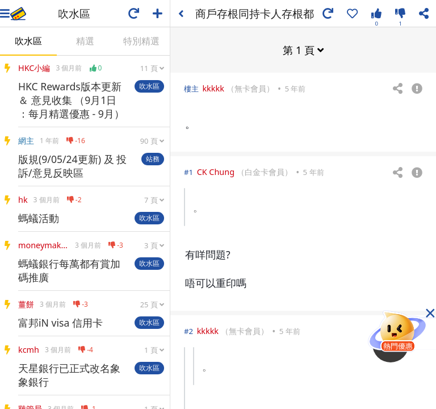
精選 (85, 41)
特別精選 (141, 41)
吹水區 (28, 41)
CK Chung (215, 171)
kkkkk (213, 87)
